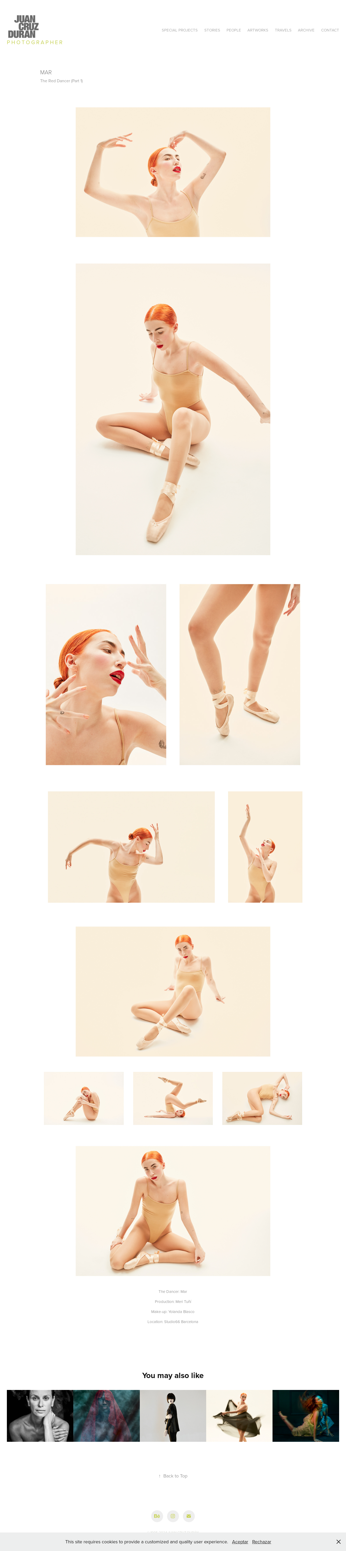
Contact (330, 30)
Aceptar (240, 1541)
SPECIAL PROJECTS (180, 30)
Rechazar (261, 1541)
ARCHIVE (306, 30)
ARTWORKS (257, 30)
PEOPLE (234, 30)
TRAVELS (283, 30)
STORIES (212, 30)
